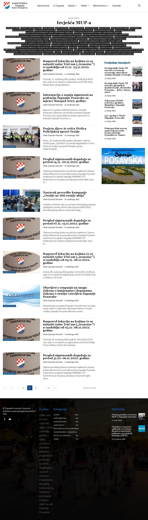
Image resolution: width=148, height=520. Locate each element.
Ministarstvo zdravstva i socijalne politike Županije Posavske (42, 47)
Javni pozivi (104, 28)
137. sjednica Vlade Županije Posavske (114, 116)
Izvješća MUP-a (9, 79)
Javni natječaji (91, 28)
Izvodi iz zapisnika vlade (31, 28)
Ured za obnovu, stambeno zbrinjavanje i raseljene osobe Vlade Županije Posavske (38, 50)
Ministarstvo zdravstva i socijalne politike (69, 45)
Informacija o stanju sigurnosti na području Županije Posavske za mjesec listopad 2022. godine (68, 98)
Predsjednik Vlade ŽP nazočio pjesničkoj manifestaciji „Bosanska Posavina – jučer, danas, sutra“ (117, 88)
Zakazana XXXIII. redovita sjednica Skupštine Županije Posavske (114, 104)
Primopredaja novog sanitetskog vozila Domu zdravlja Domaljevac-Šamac (115, 131)
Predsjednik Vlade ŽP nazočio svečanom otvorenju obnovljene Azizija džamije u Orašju (117, 71)
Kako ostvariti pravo (120, 28)
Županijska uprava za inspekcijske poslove (61, 54)
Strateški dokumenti (122, 47)
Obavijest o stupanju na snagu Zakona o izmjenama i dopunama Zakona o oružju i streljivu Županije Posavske (69, 292)
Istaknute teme (13, 28)
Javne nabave (48, 28)
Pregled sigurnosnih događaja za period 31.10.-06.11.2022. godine (67, 357)
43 (36, 388)
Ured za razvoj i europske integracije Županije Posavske (30, 52)
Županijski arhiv (87, 54)
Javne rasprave (62, 28)
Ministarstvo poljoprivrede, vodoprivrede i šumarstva (106, 34)
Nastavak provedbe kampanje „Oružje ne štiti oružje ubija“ (65, 194)
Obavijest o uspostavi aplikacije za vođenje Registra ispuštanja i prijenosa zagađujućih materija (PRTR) (122, 431)
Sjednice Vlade (106, 47)
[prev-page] (5, 387)
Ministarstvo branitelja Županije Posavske (75, 30)
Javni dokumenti (76, 28)
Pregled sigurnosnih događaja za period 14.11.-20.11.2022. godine (67, 161)
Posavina (73, 47)
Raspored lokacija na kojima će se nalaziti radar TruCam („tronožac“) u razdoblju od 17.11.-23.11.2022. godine (69, 65)
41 (23, 388)
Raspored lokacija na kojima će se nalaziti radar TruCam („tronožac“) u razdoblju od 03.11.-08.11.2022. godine (69, 258)
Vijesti (57, 52)
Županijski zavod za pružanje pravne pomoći (115, 54)
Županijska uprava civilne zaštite (28, 54)
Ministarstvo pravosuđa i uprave (128, 37)
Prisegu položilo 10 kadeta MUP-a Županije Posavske (124, 415)
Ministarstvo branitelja (23, 30)
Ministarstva (135, 28)
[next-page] (54, 387)
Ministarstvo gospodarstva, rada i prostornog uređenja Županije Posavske (50, 34)
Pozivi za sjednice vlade (88, 47)
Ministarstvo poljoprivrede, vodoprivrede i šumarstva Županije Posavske (82, 37)
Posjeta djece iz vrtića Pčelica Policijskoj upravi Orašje (64, 130)
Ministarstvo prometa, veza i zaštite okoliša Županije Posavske (51, 41)
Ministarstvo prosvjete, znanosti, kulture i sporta (100, 41)
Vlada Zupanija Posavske (52, 74)
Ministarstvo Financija (104, 30)
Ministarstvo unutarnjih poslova (125, 43)
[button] (139, 6)
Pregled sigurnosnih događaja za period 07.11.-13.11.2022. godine (67, 222)
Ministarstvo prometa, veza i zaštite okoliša (69, 39)
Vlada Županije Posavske (72, 52)
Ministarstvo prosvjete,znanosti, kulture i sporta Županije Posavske (81, 43)
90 (48, 388)
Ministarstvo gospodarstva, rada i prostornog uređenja (49, 32)
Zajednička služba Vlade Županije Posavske (123, 52)
